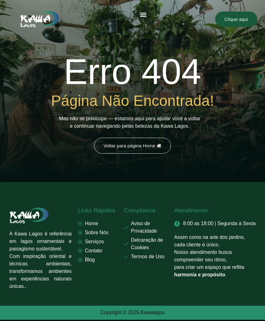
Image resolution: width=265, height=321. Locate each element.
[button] (143, 14)
